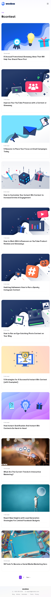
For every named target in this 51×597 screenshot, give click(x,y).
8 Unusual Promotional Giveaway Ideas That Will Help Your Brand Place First (24, 57)
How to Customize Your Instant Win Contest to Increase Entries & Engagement (24, 196)
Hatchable (24, 594)
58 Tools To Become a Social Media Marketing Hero (25, 564)
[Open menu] (48, 4)
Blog (13, 594)
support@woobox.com (32, 591)
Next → (29, 577)
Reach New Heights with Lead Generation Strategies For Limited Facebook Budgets (22, 519)
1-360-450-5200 (17, 591)
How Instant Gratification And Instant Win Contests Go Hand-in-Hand (22, 426)
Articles (18, 594)
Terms (32, 594)
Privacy (37, 594)
